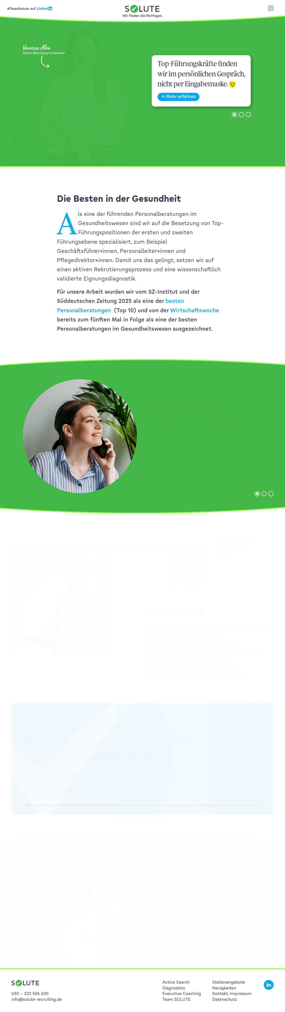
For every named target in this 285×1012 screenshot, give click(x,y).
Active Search (176, 982)
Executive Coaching (181, 993)
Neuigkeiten (224, 988)
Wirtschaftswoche (194, 317)
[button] (234, 121)
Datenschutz (224, 999)
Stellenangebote (228, 982)
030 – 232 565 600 (30, 993)
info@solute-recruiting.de (36, 999)
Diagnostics (173, 988)
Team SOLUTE (176, 999)
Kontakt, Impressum (232, 993)
